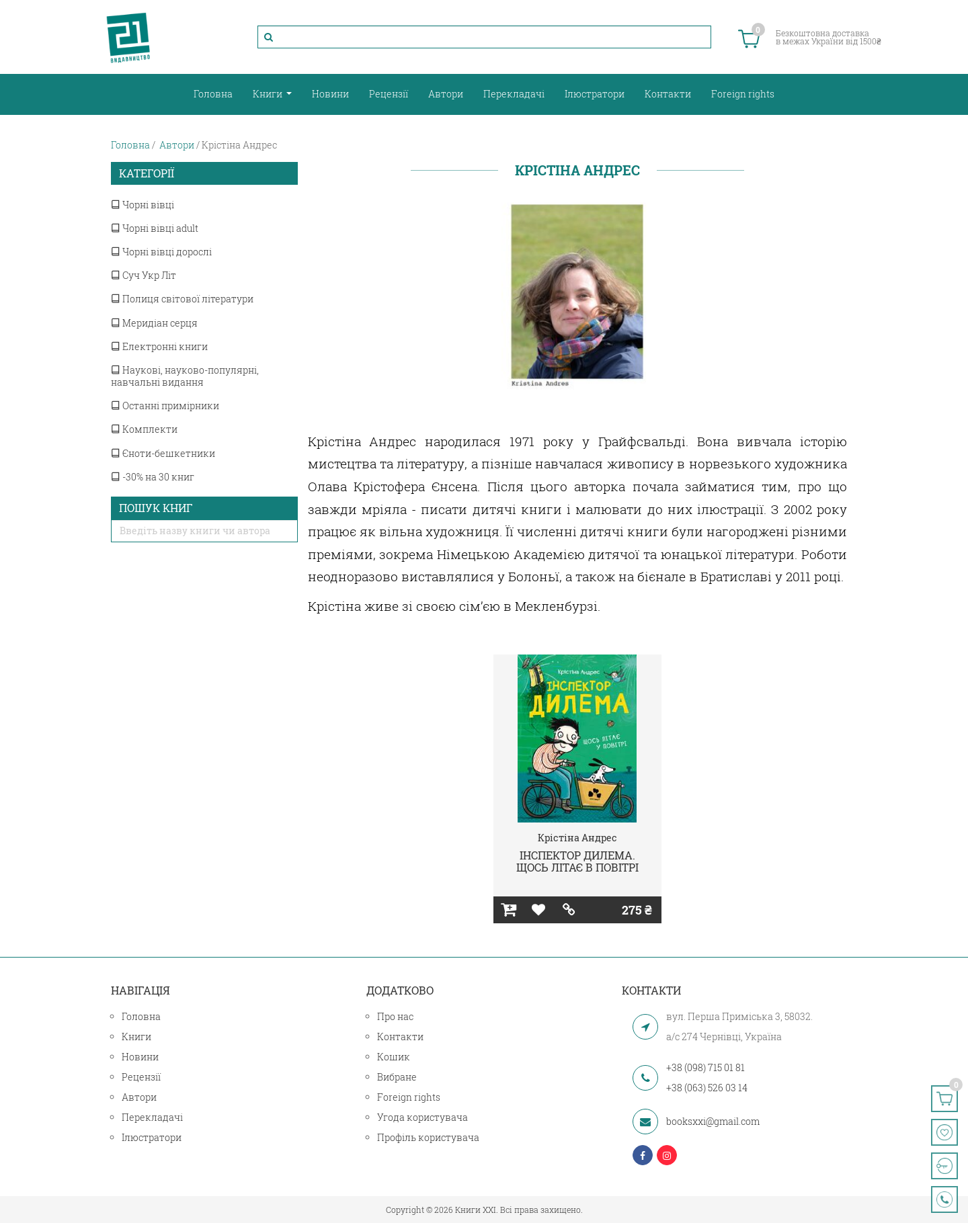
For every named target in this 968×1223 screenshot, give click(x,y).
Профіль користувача (428, 1137)
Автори (445, 93)
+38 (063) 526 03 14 (707, 1087)
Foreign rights (742, 93)
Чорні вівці (142, 204)
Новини (330, 93)
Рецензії (388, 93)
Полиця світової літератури (182, 298)
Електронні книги (159, 346)
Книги (268, 93)
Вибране (397, 1076)
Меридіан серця (154, 323)
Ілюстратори (594, 93)
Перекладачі (513, 93)
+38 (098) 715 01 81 (705, 1067)
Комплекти (144, 429)
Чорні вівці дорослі (161, 251)
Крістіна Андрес (577, 837)
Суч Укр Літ (143, 275)
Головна (213, 93)
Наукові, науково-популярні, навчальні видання (185, 376)
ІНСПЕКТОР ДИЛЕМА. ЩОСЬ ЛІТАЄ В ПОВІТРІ (577, 861)
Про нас (395, 1016)
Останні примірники (165, 405)
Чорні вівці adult (154, 228)
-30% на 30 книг (152, 476)
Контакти (668, 93)
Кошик (393, 1056)
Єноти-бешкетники (163, 453)
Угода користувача (422, 1117)
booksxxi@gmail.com (713, 1121)
